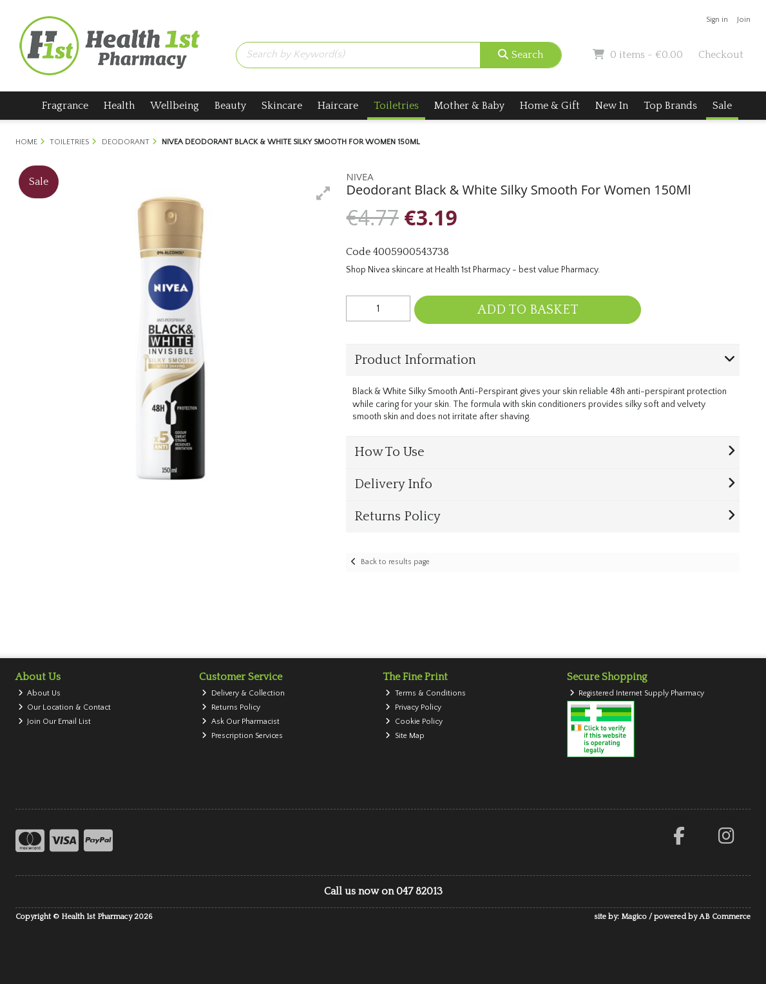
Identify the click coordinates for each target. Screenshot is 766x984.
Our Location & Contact (64, 707)
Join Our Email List (54, 721)
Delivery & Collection (243, 693)
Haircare (338, 105)
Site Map (405, 736)
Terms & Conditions (425, 693)
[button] (323, 193)
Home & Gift (550, 105)
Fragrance (65, 105)
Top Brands (670, 105)
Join (744, 19)
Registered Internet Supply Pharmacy (637, 693)
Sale (722, 105)
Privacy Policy (413, 707)
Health (119, 105)
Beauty (230, 105)
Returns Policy (231, 707)
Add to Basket (528, 310)
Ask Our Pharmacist (241, 721)
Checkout (720, 55)
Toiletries (396, 105)
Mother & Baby (469, 105)
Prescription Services (242, 736)
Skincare (282, 105)
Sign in (717, 19)
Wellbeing (174, 105)
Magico (634, 917)
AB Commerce (725, 917)
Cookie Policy (414, 721)
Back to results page (395, 562)
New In (611, 105)
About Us (39, 693)
